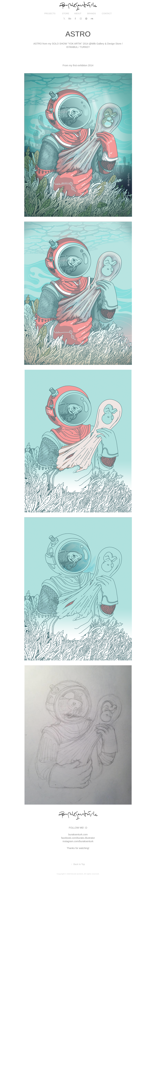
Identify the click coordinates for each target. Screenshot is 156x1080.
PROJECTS (49, 13)
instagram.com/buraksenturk (78, 841)
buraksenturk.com (78, 834)
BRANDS (91, 13)
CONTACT (107, 13)
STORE (65, 13)
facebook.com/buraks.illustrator (78, 838)
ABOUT (77, 13)
